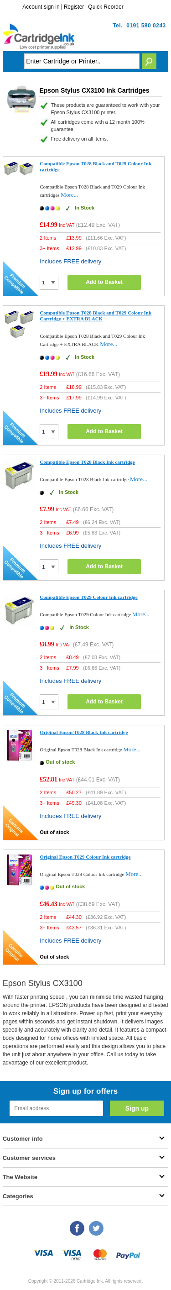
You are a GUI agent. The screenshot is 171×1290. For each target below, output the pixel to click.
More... (69, 194)
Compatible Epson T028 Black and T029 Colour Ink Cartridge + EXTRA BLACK (95, 315)
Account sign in (40, 7)
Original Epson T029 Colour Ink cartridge (85, 857)
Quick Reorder (105, 7)
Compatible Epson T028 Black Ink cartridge (87, 462)
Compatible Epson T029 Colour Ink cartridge (88, 597)
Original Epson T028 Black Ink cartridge (84, 732)
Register (74, 7)
